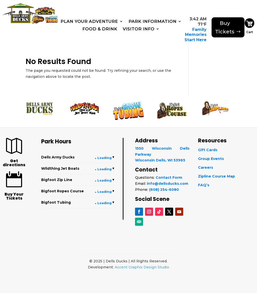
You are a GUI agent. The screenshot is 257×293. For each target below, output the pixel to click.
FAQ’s (203, 185)
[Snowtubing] (52, 19)
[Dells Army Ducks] (18, 15)
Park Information (152, 22)
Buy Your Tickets (14, 196)
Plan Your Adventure (89, 22)
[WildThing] (45, 9)
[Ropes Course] (19, 5)
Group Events (211, 158)
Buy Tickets (224, 27)
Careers (205, 167)
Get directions (14, 163)
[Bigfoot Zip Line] (38, 19)
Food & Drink (99, 29)
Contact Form (169, 177)
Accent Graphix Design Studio (142, 267)
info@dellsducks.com (167, 183)
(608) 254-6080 (164, 189)
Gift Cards (207, 150)
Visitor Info (138, 29)
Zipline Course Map (216, 176)
